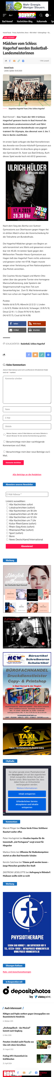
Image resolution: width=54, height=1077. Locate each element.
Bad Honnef (9, 37)
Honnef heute (9, 68)
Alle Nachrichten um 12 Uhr (21, 517)
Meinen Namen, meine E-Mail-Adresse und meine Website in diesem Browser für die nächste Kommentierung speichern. (27, 434)
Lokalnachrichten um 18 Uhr (21, 514)
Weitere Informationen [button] (27, 788)
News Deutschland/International (24, 539)
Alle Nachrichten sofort (19, 504)
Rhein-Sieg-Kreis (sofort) (20, 526)
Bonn (10, 536)
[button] (5, 15)
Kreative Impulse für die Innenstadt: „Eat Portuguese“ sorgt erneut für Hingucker (23, 842)
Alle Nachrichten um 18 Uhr (21, 510)
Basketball (25, 344)
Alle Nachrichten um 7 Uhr (21, 520)
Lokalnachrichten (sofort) (20, 507)
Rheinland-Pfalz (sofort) (20, 530)
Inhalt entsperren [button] (27, 794)
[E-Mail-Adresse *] (27, 494)
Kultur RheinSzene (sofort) (21, 523)
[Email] (14, 61)
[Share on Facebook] (10, 61)
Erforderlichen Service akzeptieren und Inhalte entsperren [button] (27, 804)
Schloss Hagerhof (38, 344)
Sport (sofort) (14, 533)
